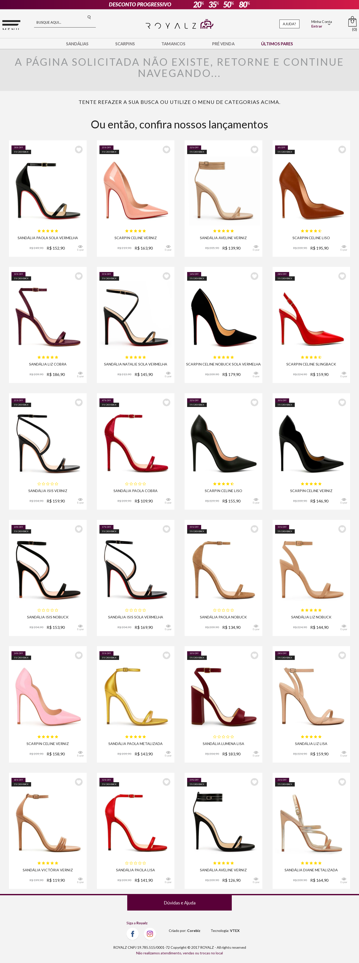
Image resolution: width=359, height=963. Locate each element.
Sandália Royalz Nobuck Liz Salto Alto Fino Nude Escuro (311, 617)
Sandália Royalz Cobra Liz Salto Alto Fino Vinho (48, 364)
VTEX (235, 930)
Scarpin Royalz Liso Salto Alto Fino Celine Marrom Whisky (311, 238)
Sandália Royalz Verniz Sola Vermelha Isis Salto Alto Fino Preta (136, 617)
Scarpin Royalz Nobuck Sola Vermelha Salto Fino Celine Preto (223, 364)
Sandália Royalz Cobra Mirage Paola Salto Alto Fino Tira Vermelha (136, 491)
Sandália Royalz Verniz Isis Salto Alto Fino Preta (48, 491)
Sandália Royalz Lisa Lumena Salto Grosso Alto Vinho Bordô (223, 743)
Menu (8, 21)
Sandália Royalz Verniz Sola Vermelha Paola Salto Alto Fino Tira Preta (48, 238)
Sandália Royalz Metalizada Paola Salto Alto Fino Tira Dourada (136, 743)
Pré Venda (223, 38)
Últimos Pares (277, 38)
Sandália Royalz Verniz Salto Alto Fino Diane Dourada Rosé (311, 870)
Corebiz (193, 930)
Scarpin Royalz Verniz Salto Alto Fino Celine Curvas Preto (311, 491)
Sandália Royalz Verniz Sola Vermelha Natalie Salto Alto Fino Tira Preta (136, 364)
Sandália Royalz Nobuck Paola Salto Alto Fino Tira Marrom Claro (223, 617)
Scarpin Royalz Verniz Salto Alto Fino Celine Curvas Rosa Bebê (48, 743)
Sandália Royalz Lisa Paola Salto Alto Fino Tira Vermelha (136, 870)
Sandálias (77, 38)
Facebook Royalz (132, 934)
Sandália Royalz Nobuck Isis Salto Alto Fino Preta (48, 617)
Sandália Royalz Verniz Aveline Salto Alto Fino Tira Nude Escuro (223, 238)
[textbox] (65, 21)
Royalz (180, 21)
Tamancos (173, 38)
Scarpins (125, 38)
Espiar (80, 249)
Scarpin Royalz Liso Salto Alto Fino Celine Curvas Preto (223, 491)
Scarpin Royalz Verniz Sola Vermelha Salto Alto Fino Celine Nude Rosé (136, 238)
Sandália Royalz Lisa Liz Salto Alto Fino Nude (311, 743)
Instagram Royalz (150, 934)
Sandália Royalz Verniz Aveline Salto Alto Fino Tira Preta (223, 870)
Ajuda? (289, 21)
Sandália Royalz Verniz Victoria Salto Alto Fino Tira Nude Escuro (48, 870)
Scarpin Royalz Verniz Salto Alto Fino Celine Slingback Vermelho (311, 364)
